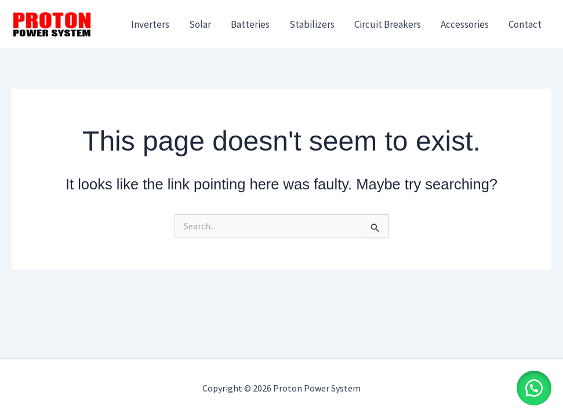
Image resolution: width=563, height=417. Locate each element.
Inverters (150, 24)
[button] (534, 388)
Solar (200, 24)
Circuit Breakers (387, 24)
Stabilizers (312, 24)
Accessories (465, 24)
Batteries (250, 24)
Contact (525, 24)
